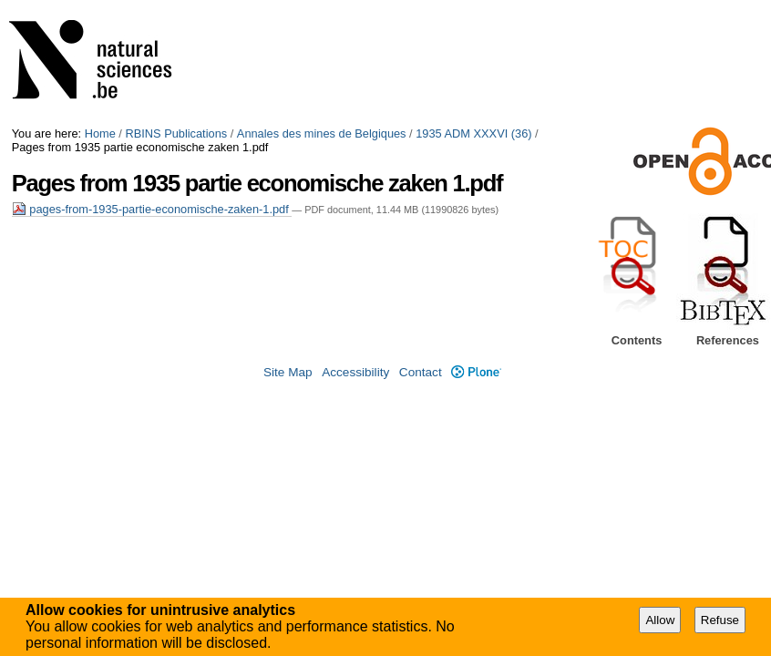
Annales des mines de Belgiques (321, 133)
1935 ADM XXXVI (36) (473, 133)
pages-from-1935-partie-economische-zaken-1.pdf (152, 209)
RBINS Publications (176, 133)
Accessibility (355, 372)
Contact (420, 372)
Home (100, 133)
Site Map (288, 372)
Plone (476, 372)
